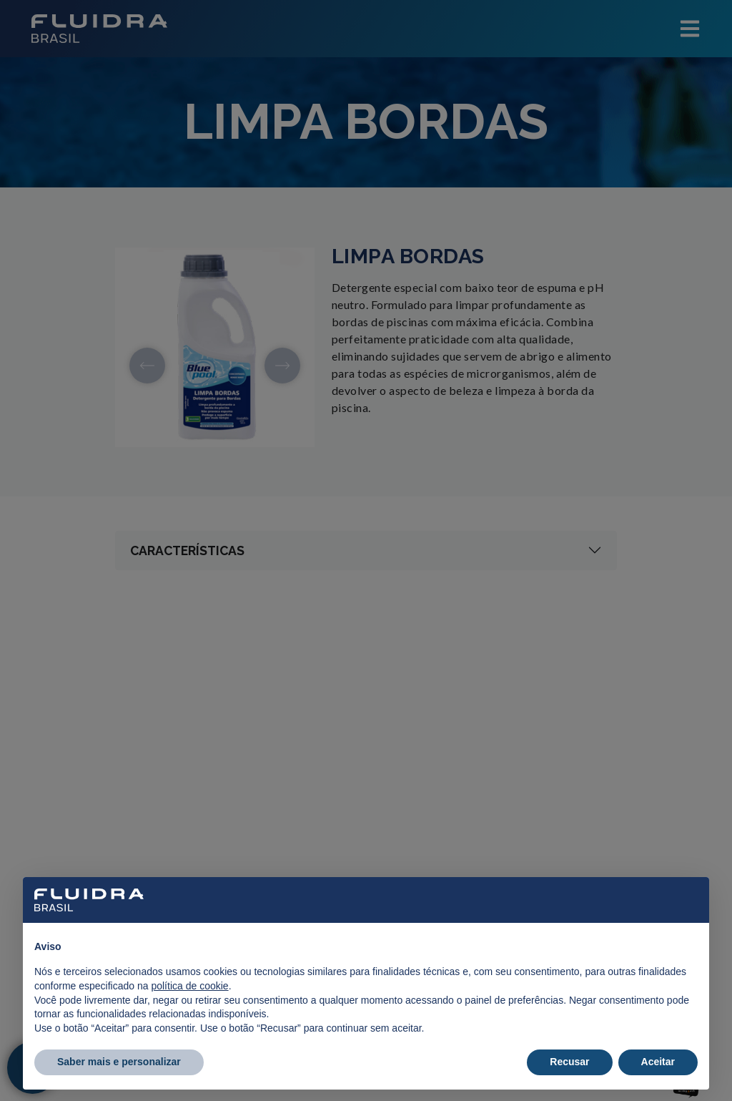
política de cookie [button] (189, 986)
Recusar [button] (569, 1061)
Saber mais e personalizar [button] (119, 1061)
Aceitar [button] (658, 1061)
